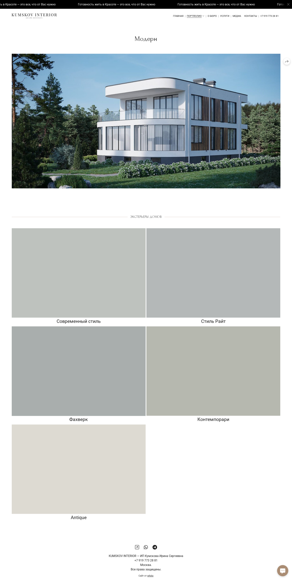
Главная (178, 16)
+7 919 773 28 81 (269, 16)
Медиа (237, 16)
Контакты (250, 16)
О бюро (212, 16)
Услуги (224, 16)
